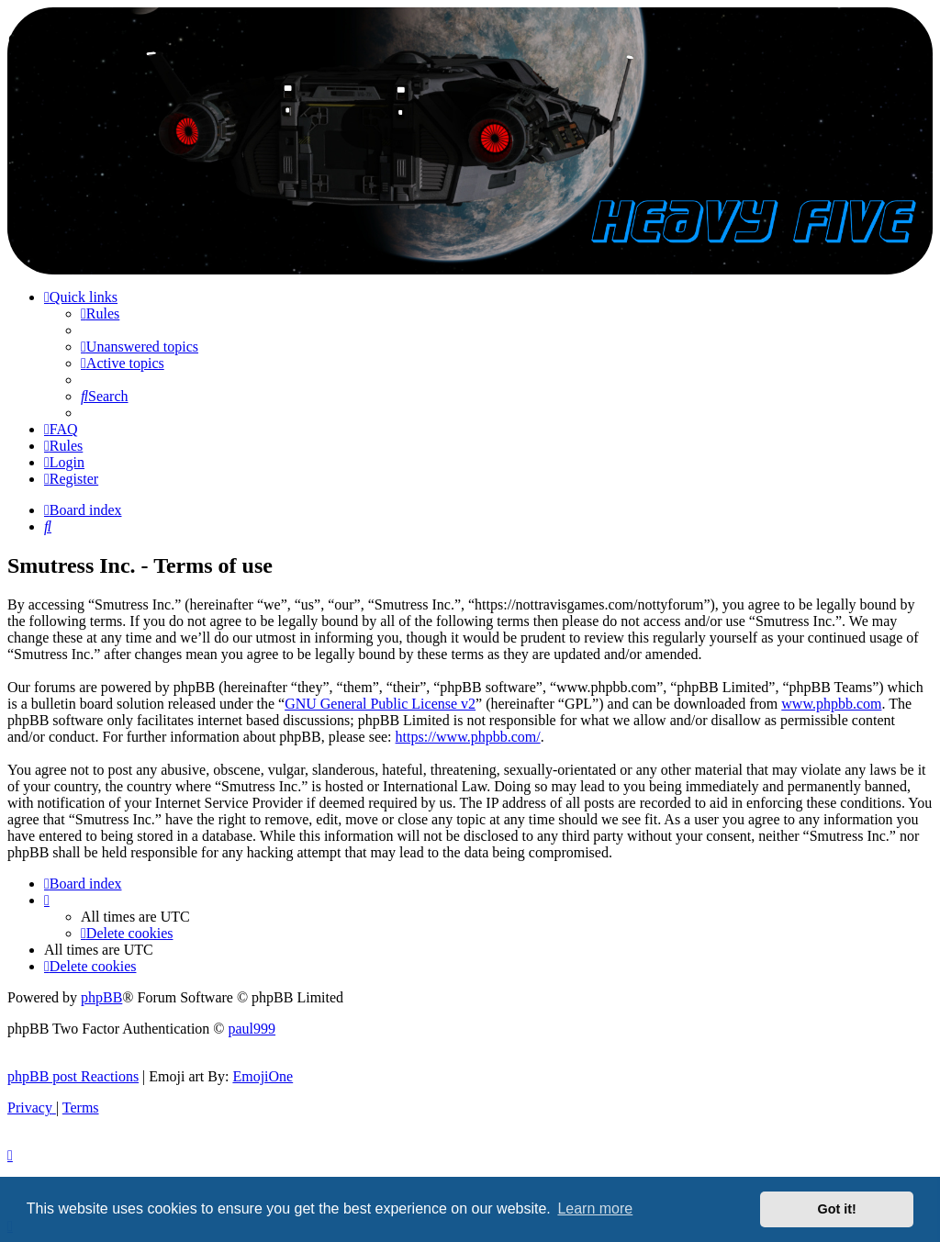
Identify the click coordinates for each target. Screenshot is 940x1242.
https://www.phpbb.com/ (468, 736)
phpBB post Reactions (73, 1076)
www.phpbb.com (831, 703)
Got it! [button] (837, 1209)
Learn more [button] (594, 1208)
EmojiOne (262, 1076)
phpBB (101, 997)
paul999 (252, 1028)
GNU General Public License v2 (380, 703)
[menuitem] (100, 313)
